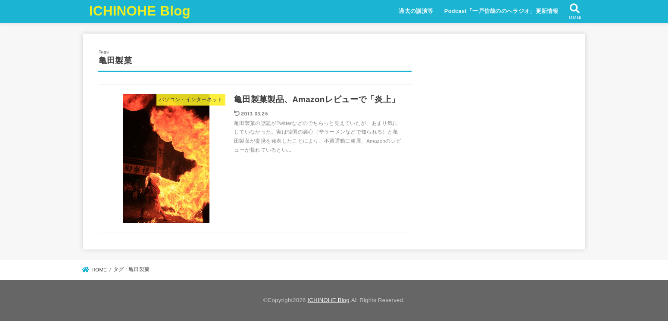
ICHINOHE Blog (139, 11)
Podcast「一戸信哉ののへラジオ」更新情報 (501, 11)
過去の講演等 (416, 11)
